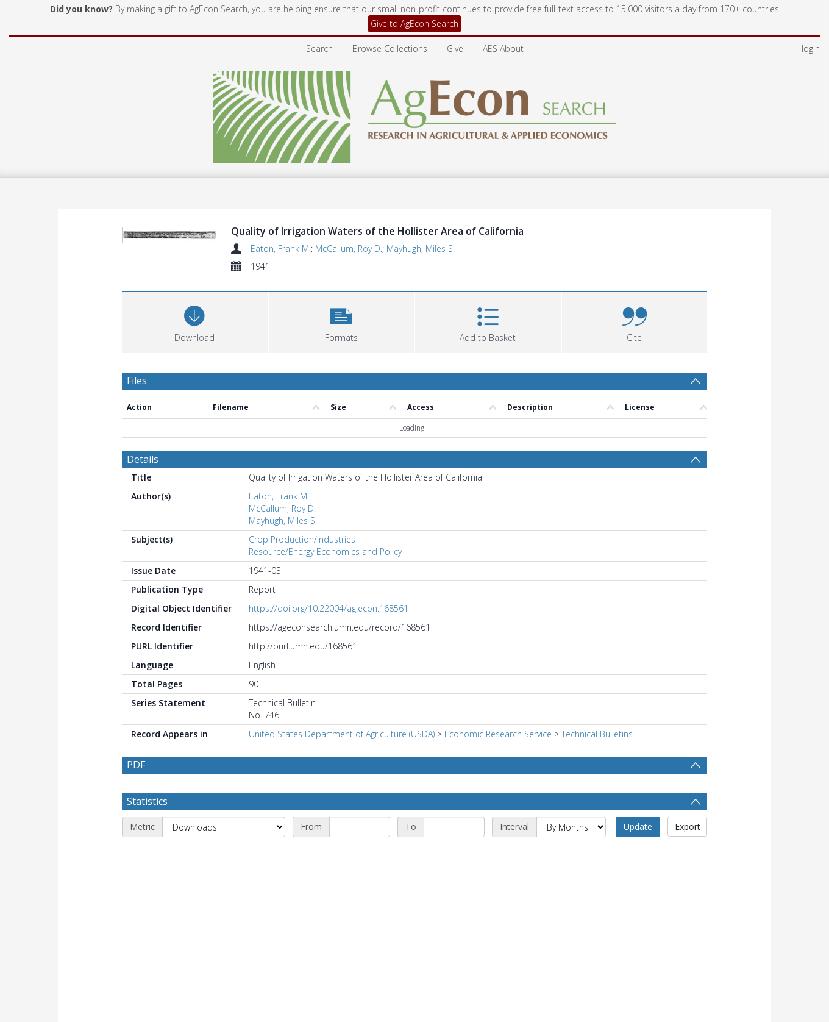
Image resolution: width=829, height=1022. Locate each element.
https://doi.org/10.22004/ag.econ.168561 (328, 681)
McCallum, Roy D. (348, 248)
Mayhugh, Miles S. (420, 248)
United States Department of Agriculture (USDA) (342, 807)
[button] (342, 395)
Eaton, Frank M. (281, 248)
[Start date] (359, 929)
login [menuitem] (811, 48)
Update (638, 929)
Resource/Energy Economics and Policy (325, 625)
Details (142, 532)
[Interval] (571, 929)
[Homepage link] (415, 113)
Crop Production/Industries (302, 612)
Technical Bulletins (597, 807)
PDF (136, 838)
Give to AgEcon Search (414, 23)
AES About (503, 48)
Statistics (147, 903)
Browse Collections (389, 48)
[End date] (454, 929)
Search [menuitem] (319, 48)
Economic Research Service (498, 807)
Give (455, 48)
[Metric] (223, 929)
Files (137, 454)
